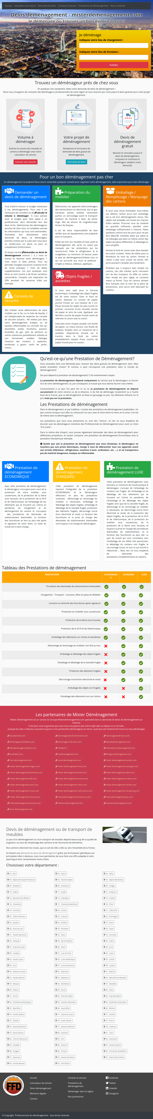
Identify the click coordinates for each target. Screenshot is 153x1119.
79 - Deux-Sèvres (15, 1032)
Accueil (8, 5)
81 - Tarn (108, 1032)
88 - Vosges (13, 1051)
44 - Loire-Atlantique (65, 959)
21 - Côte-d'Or (110, 910)
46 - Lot (11, 965)
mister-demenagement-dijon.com (119, 772)
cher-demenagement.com (19, 760)
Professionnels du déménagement (31, 1115)
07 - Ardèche (13, 886)
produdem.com (15, 754)
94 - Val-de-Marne (15, 1063)
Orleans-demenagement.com (69, 803)
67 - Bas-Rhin (13, 1008)
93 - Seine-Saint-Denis (114, 1057)
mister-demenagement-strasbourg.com (121, 791)
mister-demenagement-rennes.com (120, 784)
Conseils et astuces (67, 5)
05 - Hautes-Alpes (64, 879)
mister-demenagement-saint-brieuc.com (74, 791)
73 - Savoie (13, 1020)
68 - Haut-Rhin (63, 1008)
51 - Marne (109, 971)
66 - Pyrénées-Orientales (115, 1002)
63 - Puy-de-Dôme (112, 996)
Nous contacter (117, 5)
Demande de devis (47, 5)
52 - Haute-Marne (15, 977)
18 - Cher (108, 904)
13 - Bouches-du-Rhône (18, 898)
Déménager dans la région (81, 1091)
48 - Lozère (109, 965)
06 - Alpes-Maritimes (113, 879)
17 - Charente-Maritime (66, 904)
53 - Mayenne (62, 977)
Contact (33, 1098)
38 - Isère (60, 947)
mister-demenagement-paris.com (22, 784)
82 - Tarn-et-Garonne (17, 1039)
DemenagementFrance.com (117, 735)
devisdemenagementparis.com (21, 748)
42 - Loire (109, 953)
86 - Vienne (61, 1045)
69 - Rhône (109, 1008)
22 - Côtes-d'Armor (16, 916)
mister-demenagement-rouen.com (23, 791)
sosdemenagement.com (67, 754)
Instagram (112, 1093)
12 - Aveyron (110, 892)
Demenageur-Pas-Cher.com (68, 742)
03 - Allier (109, 873)
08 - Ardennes (62, 886)
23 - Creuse (61, 916)
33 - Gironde (110, 935)
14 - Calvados (62, 898)
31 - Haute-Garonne (16, 935)
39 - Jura (108, 947)
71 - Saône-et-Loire (64, 1014)
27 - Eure (108, 922)
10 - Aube (12, 892)
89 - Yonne (61, 1051)
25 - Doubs (13, 922)
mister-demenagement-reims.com (71, 784)
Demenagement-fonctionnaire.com (72, 735)
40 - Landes (13, 953)
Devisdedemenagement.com (117, 742)
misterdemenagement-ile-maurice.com (73, 797)
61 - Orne (12, 996)
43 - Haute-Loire (15, 959)
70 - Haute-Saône (15, 1014)
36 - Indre (109, 941)
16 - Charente (14, 904)
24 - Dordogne (111, 916)
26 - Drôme (61, 922)
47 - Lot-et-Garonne (65, 965)
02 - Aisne (61, 873)
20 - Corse (61, 910)
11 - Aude (60, 892)
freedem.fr (61, 748)
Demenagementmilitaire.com (21, 742)
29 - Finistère (62, 928)
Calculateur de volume (25, 5)
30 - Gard (109, 928)
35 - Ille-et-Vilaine (64, 941)
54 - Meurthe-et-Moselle (115, 977)
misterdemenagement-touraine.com (24, 803)
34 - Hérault (13, 941)
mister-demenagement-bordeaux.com (24, 772)
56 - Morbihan (62, 983)
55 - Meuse (13, 983)
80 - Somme (62, 1032)
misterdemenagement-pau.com (118, 797)
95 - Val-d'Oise (62, 1063)
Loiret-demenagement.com (68, 760)
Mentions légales (38, 1093)
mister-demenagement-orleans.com (120, 778)
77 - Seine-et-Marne (65, 1026)
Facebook (112, 1077)
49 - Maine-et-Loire (16, 971)
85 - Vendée (13, 1045)
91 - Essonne (13, 1057)
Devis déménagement (40, 1088)
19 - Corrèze (13, 910)
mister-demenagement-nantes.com (72, 778)
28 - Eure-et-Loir (15, 928)
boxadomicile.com (16, 735)
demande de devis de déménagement (39, 853)
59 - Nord (60, 990)
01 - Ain (11, 873)
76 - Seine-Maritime (16, 1026)
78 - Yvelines (110, 1026)
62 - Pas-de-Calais (64, 996)
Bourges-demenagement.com (117, 754)
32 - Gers (60, 935)
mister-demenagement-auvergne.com (121, 766)
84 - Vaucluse (110, 1039)
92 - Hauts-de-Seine (65, 1057)
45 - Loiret (109, 959)
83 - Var (60, 1039)
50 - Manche (62, 971)
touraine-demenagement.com (117, 803)
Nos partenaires (75, 1096)
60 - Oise (108, 990)
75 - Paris (109, 1020)
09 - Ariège (109, 886)
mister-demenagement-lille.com (22, 778)
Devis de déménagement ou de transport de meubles (49, 831)
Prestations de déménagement (93, 5)
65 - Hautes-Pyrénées (65, 1002)
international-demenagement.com (119, 748)
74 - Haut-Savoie (63, 1020)
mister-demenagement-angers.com (23, 766)
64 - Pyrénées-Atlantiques (19, 1002)
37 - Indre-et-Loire (16, 947)
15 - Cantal (109, 898)
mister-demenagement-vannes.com (23, 797)
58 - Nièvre (13, 990)
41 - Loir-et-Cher (63, 953)
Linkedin (111, 1088)
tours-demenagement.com (19, 809)
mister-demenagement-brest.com (71, 772)
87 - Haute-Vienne (112, 1045)
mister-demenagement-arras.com (71, 766)
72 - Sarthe (109, 1014)
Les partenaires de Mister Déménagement (76, 714)
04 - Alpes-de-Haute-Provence (21, 879)
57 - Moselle (110, 983)
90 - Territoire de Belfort (115, 1051)
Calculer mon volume (25, 161)
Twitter (111, 1083)
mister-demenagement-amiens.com (120, 760)
